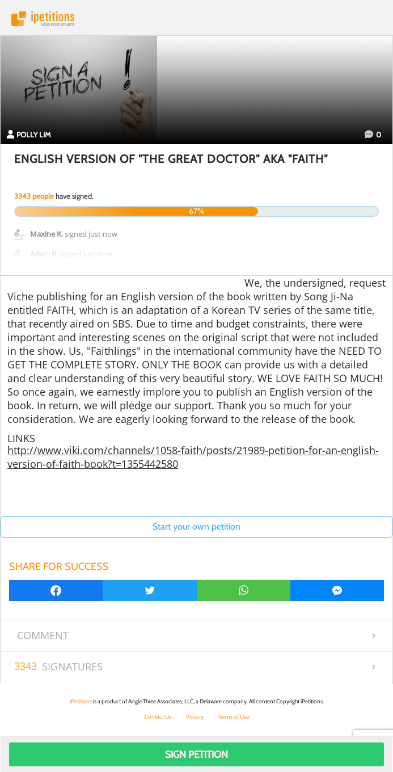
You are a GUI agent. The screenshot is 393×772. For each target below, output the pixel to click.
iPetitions (196, 18)
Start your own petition (196, 526)
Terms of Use (233, 716)
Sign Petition (196, 754)
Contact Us (158, 716)
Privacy (195, 716)
